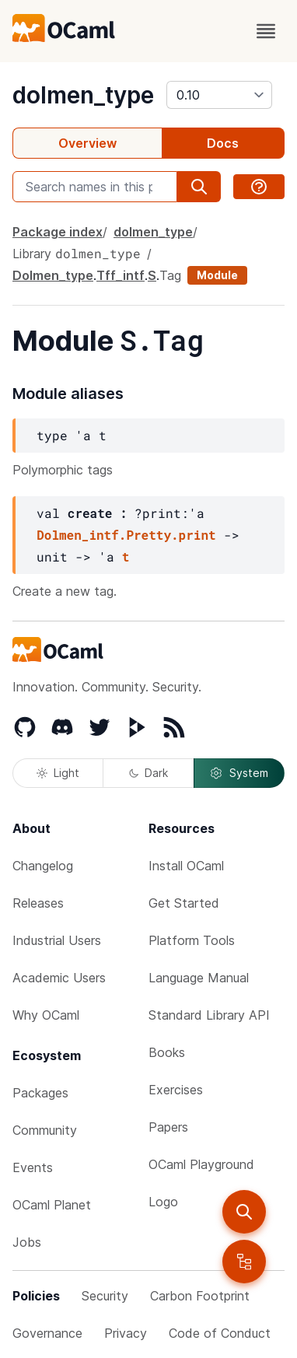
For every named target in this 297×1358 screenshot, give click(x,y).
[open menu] (265, 31)
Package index (57, 232)
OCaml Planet (51, 1205)
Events (32, 1167)
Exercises (175, 1089)
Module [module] (217, 275)
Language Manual (198, 977)
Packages (40, 1093)
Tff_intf (120, 275)
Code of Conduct (220, 1333)
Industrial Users (56, 940)
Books (166, 1052)
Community (44, 1130)
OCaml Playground (201, 1164)
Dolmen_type (52, 275)
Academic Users (59, 977)
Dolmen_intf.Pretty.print (126, 535)
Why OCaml (45, 1015)
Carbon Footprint (200, 1296)
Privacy (125, 1333)
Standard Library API (209, 1015)
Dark (148, 772)
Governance (47, 1333)
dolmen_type (83, 95)
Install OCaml (186, 865)
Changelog (42, 865)
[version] (219, 95)
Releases (38, 903)
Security (105, 1296)
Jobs (26, 1242)
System (238, 773)
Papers (168, 1127)
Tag (170, 275)
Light (58, 772)
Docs (223, 143)
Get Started (183, 903)
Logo (163, 1201)
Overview (87, 143)
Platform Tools (191, 940)
